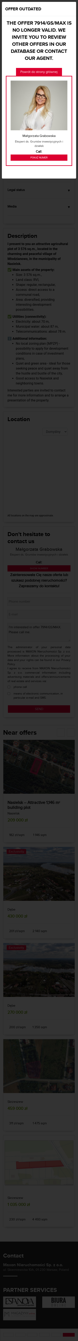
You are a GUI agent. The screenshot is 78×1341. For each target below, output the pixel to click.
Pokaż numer (38, 157)
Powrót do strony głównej (39, 71)
